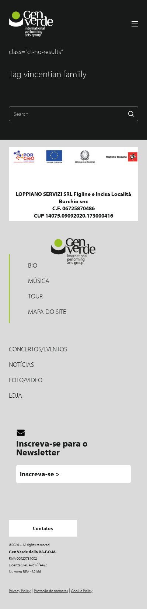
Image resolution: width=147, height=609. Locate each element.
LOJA (15, 395)
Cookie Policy (81, 590)
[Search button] (130, 114)
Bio (32, 265)
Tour (35, 296)
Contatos (43, 528)
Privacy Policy (20, 590)
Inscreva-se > (40, 474)
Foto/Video (25, 380)
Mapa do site (47, 311)
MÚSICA (38, 280)
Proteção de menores (51, 590)
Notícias (21, 364)
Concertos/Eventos (38, 349)
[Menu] (135, 24)
